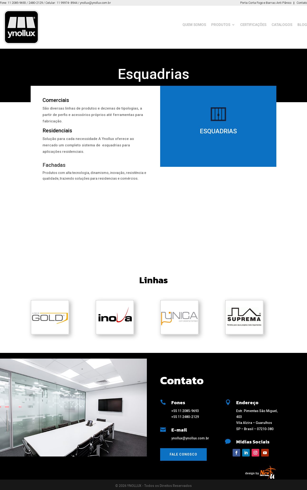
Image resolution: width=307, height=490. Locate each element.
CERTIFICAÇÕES (253, 25)
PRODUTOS (220, 25)
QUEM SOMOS (194, 25)
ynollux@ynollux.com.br (190, 438)
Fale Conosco (183, 454)
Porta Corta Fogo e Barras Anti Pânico (265, 3)
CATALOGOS (282, 25)
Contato (302, 3)
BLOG (302, 25)
